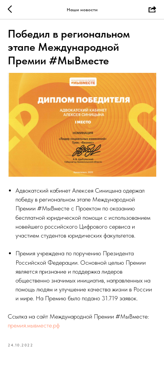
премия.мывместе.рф (34, 325)
